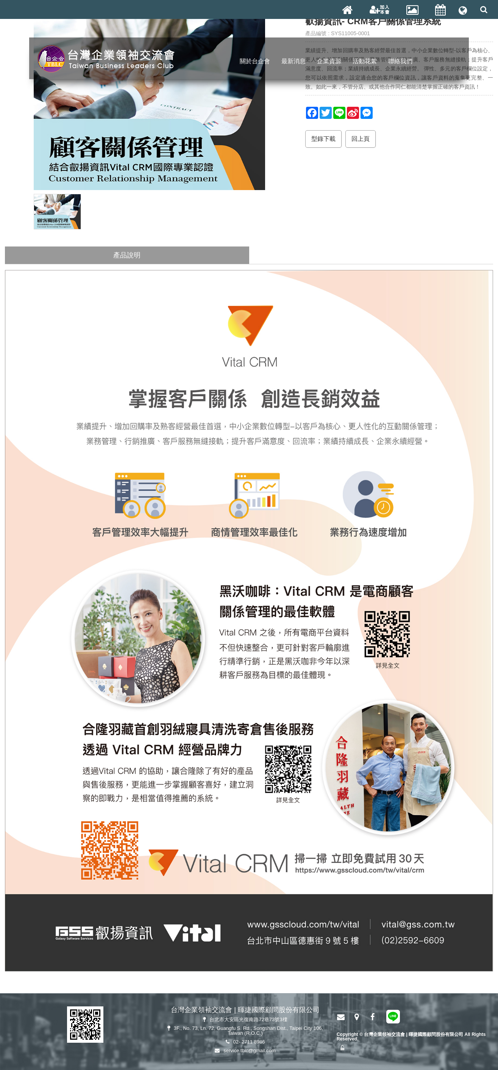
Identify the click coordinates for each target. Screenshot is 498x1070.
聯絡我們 (400, 61)
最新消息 (293, 61)
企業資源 (329, 61)
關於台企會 (255, 61)
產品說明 (127, 255)
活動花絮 (365, 61)
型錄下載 (323, 139)
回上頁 (360, 139)
